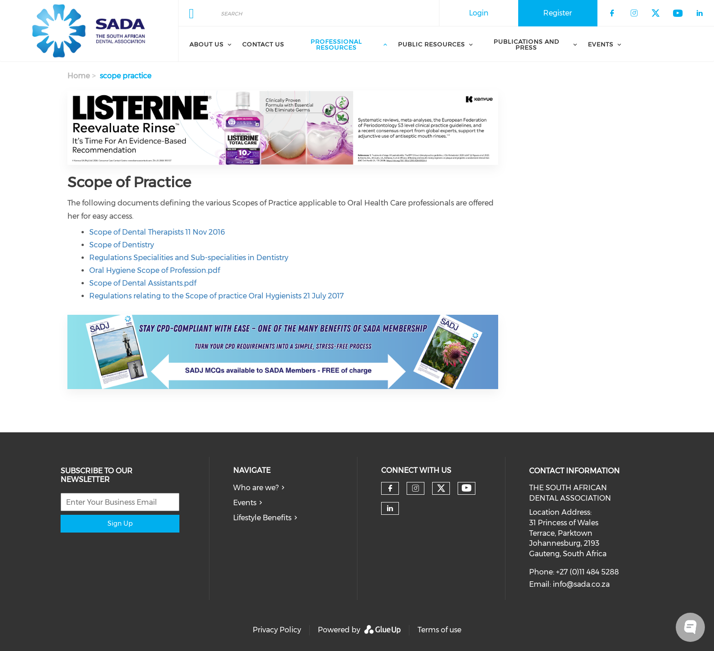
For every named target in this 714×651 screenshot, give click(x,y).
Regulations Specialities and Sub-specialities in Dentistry (188, 257)
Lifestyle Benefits (262, 517)
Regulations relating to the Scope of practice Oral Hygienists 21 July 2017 (216, 296)
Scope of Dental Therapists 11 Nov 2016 (157, 232)
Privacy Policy (277, 629)
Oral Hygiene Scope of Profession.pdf (154, 270)
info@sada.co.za (581, 584)
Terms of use (439, 629)
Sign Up (120, 523)
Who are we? (256, 487)
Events (244, 502)
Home (78, 76)
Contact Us (263, 44)
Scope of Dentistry (121, 245)
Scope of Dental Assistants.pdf (142, 283)
